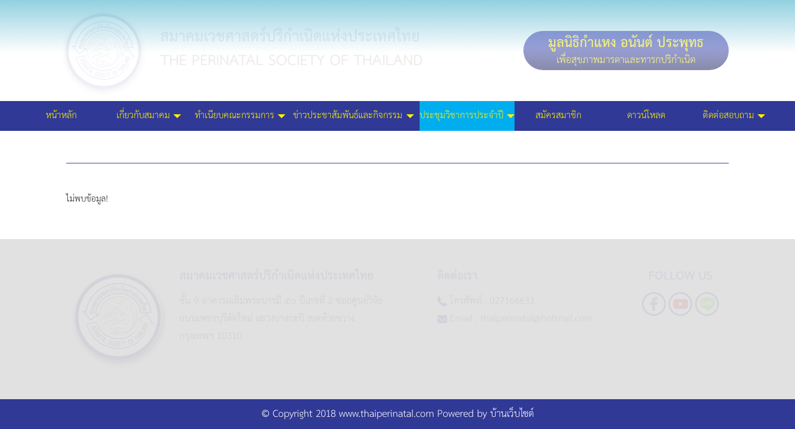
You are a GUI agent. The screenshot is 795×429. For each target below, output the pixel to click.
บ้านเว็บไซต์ (512, 414)
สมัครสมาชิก (558, 103)
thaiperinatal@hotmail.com (536, 318)
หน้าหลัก (61, 103)
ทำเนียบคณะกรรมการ (234, 103)
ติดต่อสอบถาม (728, 103)
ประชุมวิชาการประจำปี (462, 103)
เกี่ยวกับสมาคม (143, 103)
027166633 (512, 300)
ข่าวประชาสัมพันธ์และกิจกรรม (347, 103)
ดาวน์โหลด (646, 103)
